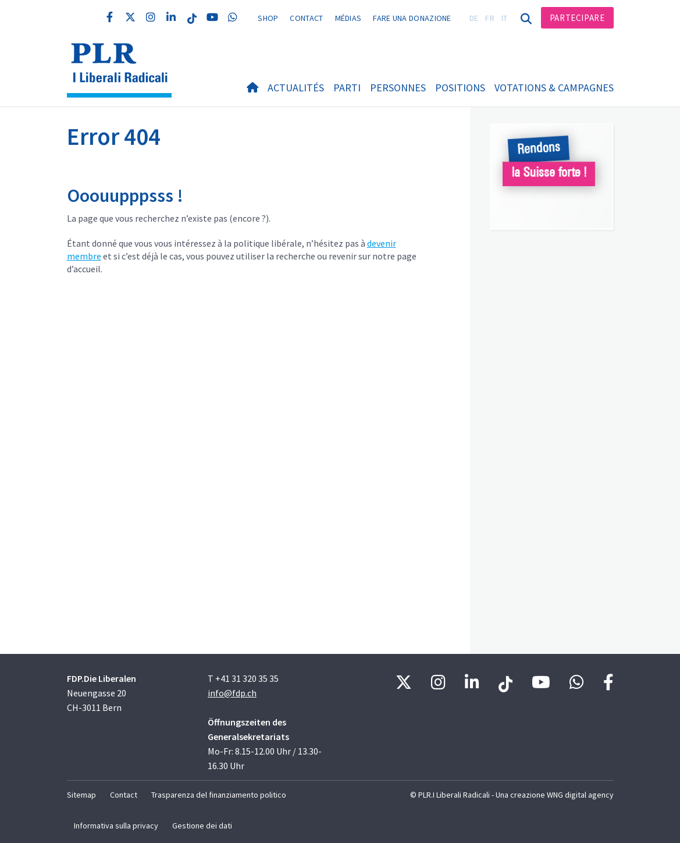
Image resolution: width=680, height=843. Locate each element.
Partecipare (577, 17)
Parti (347, 87)
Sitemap (81, 794)
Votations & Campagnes (554, 87)
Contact (306, 18)
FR (489, 18)
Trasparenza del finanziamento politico (218, 794)
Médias (348, 18)
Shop (268, 18)
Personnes (398, 87)
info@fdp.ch (232, 693)
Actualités (296, 87)
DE (474, 18)
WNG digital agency (580, 794)
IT (504, 18)
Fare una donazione (412, 18)
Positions (460, 87)
